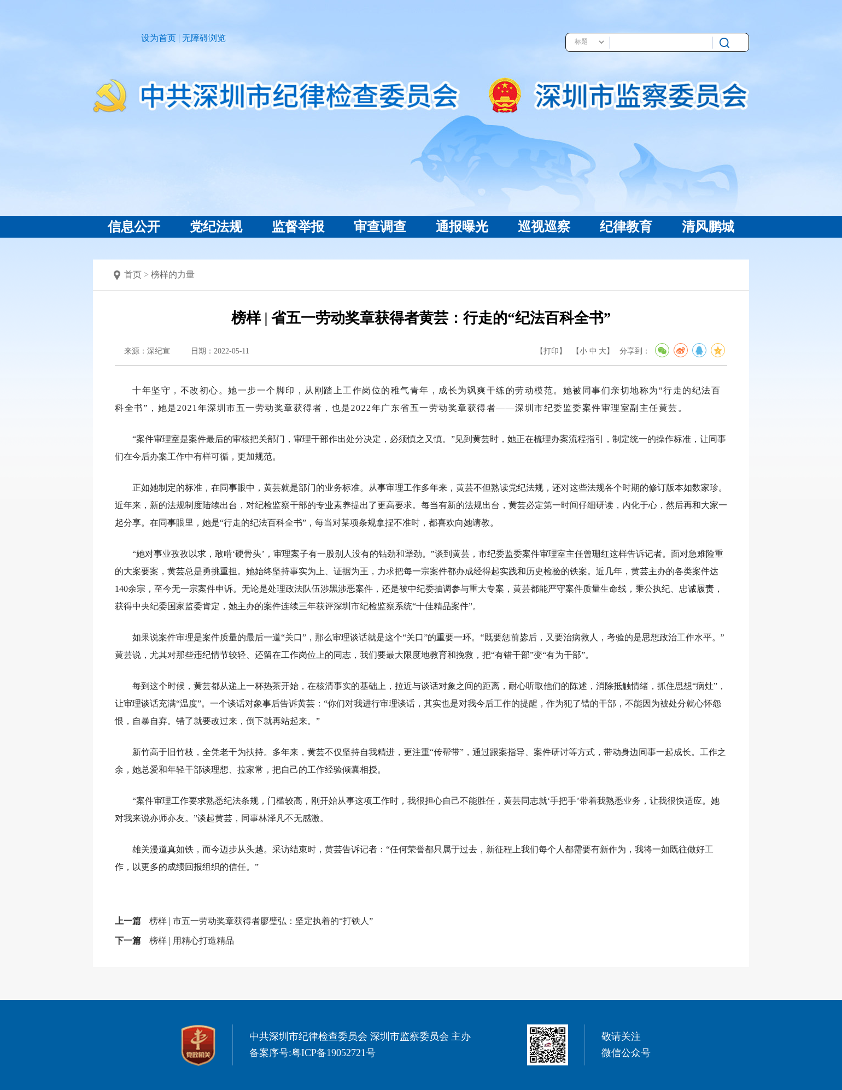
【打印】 (551, 351)
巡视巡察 (544, 227)
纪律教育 (626, 227)
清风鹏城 (708, 227)
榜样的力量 (173, 274)
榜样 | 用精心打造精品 (191, 940)
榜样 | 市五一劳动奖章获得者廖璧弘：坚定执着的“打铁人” (261, 921)
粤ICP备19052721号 (333, 1052)
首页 (133, 274)
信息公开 (134, 227)
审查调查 (380, 227)
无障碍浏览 (204, 38)
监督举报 (298, 227)
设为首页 (158, 38)
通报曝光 (462, 227)
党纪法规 (216, 227)
